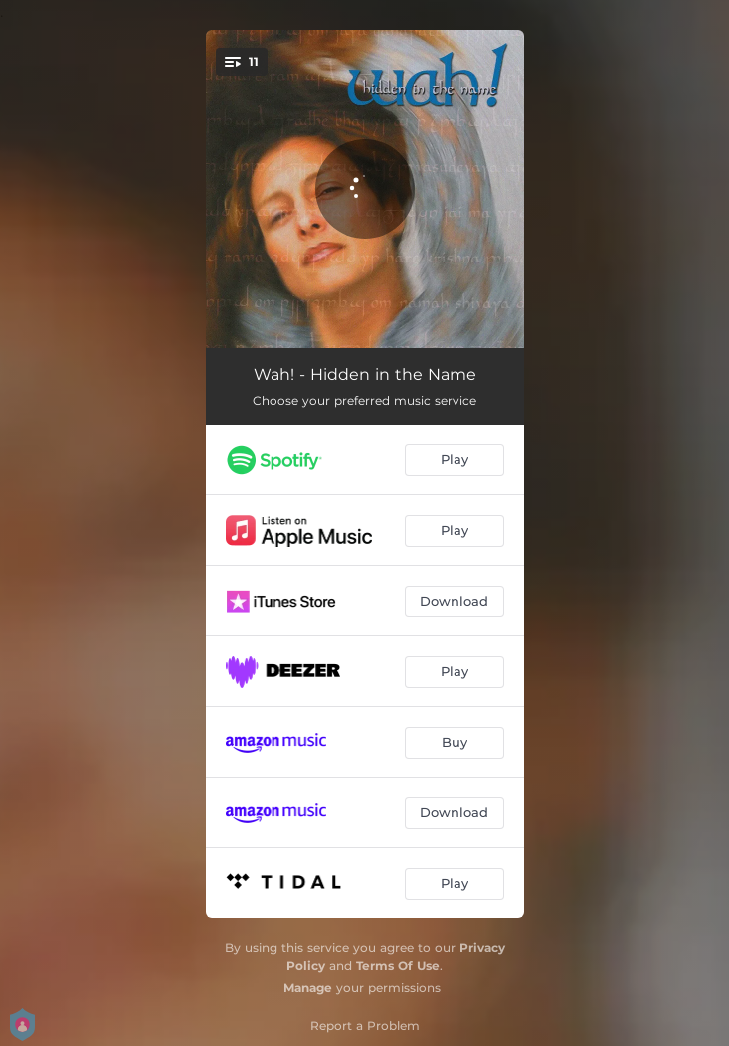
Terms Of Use (398, 966)
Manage (307, 987)
